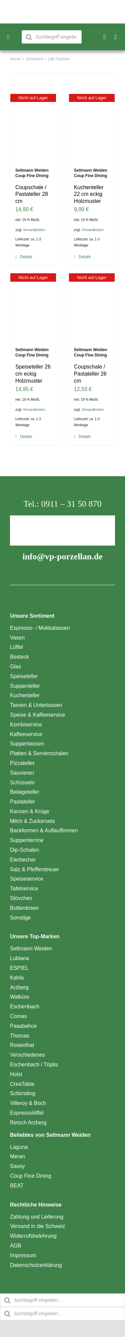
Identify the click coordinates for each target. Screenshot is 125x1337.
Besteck (19, 657)
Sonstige (20, 918)
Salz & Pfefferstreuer (34, 869)
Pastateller (22, 801)
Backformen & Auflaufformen (44, 830)
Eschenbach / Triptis (34, 1064)
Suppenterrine (27, 840)
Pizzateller (22, 763)
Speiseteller (24, 676)
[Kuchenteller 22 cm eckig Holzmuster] (92, 127)
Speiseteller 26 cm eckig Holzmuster (33, 374)
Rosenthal (22, 1045)
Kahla (17, 978)
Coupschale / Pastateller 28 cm (31, 194)
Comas (18, 1016)
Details (26, 257)
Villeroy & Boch (28, 1103)
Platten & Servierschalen (39, 753)
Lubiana (19, 958)
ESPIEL (19, 968)
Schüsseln (22, 782)
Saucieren (22, 773)
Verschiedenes (27, 1055)
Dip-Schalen (24, 850)
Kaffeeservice (26, 734)
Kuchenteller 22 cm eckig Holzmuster (89, 194)
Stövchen (21, 898)
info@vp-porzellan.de (62, 556)
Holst (16, 1074)
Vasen (17, 637)
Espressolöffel (26, 1113)
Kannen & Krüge (29, 811)
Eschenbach (24, 1006)
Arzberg (19, 987)
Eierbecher (23, 859)
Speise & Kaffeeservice (37, 715)
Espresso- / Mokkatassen (40, 628)
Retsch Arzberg (28, 1122)
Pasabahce (23, 1026)
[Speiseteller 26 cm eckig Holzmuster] (33, 306)
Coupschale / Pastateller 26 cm (90, 374)
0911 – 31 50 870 (71, 504)
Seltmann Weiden (31, 948)
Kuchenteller (25, 695)
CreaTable (22, 1084)
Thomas (19, 1036)
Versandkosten (34, 230)
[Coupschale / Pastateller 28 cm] (33, 127)
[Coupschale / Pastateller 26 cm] (92, 306)
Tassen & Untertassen (36, 705)
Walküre (19, 997)
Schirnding (22, 1093)
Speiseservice (26, 879)
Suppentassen (27, 743)
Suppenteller (25, 686)
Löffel (16, 647)
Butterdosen (24, 908)
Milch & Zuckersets (32, 821)
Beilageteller (24, 792)
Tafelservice (24, 888)
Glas (15, 666)
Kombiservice (26, 724)
